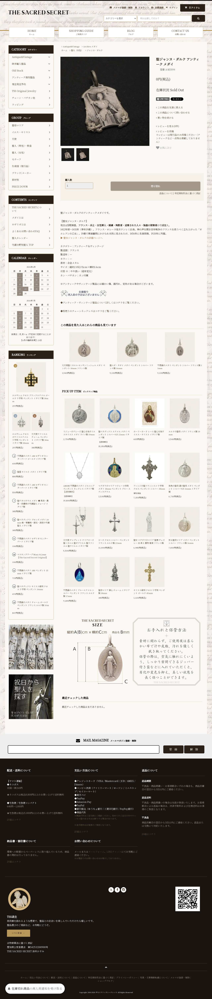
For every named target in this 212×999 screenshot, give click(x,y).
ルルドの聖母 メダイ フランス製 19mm (184, 433)
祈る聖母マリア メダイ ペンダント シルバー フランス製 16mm (184, 541)
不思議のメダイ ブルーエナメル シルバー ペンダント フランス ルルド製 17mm (78, 593)
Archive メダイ (90, 46)
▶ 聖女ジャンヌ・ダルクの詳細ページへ (81, 237)
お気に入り (164, 147)
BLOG (131, 32)
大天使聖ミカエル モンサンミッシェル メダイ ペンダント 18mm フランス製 (83, 367)
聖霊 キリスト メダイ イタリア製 (32, 471)
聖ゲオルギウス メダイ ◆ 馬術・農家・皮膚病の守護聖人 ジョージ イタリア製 (33, 503)
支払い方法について (39, 977)
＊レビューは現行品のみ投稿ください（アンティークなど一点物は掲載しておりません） (178, 136)
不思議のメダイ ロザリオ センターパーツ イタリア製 (32, 540)
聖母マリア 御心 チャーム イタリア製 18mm (114, 591)
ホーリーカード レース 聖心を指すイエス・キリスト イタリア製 (148, 433)
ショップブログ (105, 980)
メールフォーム (96, 851)
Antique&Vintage (71, 46)
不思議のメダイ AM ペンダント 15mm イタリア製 (32, 572)
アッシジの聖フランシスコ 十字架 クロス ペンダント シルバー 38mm (149, 487)
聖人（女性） (77, 50)
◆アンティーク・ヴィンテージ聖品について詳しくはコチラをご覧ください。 (100, 302)
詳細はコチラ (14, 819)
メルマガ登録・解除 (122, 7)
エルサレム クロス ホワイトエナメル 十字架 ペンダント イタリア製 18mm (20, 438)
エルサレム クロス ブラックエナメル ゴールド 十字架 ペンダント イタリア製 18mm (31, 398)
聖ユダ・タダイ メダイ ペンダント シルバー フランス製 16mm (131, 367)
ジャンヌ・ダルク (95, 50)
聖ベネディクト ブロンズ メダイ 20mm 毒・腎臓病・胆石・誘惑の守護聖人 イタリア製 (33, 522)
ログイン (173, 7)
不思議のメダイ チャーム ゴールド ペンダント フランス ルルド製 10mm (33, 605)
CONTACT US (180, 32)
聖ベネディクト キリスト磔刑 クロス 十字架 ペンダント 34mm (32, 588)
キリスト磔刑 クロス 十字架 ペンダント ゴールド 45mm (149, 591)
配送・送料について (60, 977)
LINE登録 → (18, 933)
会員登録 (159, 7)
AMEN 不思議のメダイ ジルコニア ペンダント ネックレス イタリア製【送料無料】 (79, 488)
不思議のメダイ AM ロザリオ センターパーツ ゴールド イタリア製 (32, 457)
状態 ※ (64, 271)
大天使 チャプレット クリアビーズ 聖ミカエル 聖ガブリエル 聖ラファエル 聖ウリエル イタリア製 (78, 542)
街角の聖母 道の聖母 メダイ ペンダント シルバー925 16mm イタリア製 (184, 488)
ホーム (64, 50)
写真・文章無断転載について (154, 977)
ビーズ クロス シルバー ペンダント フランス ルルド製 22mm (113, 541)
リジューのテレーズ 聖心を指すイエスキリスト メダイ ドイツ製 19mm (79, 433)
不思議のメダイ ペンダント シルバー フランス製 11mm (179, 367)
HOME (32, 32)
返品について (165, 193)
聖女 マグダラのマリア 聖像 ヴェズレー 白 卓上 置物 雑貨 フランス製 (149, 541)
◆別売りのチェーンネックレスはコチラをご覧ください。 (90, 311)
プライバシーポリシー (127, 977)
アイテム (192, 7)
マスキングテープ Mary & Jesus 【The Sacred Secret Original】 (32, 556)
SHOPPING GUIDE (81, 32)
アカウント (143, 7)
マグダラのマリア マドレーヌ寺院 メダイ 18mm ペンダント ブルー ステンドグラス (114, 488)
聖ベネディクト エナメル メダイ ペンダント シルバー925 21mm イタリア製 (114, 434)
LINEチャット (114, 851)
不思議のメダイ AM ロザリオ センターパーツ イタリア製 (32, 486)
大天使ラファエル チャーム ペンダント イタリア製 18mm (40, 438)
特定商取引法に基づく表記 (187, 193)
